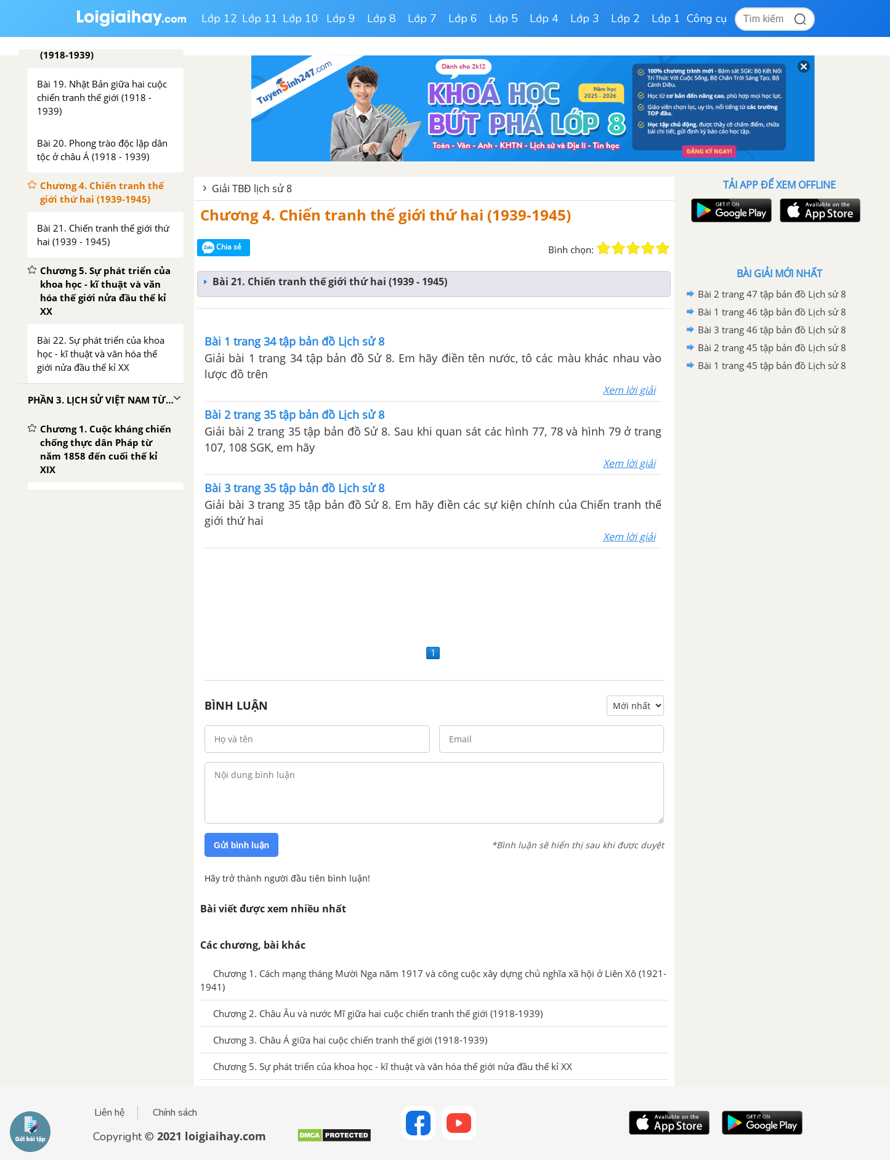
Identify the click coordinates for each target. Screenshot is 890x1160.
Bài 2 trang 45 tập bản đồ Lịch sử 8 (772, 347)
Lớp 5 (503, 18)
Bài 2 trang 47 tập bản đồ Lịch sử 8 (772, 294)
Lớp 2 (625, 18)
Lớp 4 (544, 18)
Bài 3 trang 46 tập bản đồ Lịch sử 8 (772, 329)
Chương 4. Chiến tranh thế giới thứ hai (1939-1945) (385, 215)
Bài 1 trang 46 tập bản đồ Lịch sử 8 (772, 312)
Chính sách (175, 1112)
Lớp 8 (381, 18)
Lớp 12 (219, 18)
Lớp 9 (340, 18)
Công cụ (707, 18)
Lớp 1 (666, 18)
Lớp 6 (462, 18)
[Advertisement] (434, 595)
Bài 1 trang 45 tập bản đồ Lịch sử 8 (772, 365)
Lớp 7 (422, 18)
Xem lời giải (629, 390)
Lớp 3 (584, 18)
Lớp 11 (260, 18)
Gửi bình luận (241, 845)
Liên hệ (109, 1112)
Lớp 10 (300, 18)
